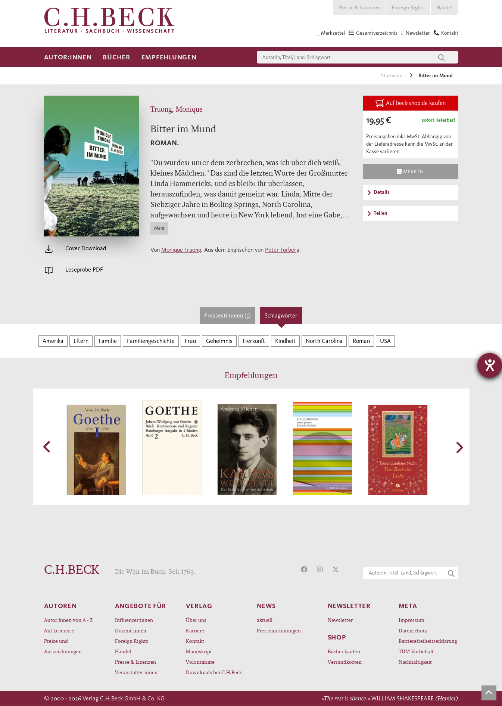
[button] (48, 446)
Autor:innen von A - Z (68, 620)
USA (385, 340)
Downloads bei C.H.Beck (214, 672)
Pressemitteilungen (279, 630)
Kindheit (285, 340)
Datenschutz (413, 630)
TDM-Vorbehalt (416, 651)
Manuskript (199, 651)
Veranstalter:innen (136, 672)
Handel (444, 7)
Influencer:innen (134, 620)
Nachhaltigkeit (415, 662)
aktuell (264, 620)
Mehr (159, 228)
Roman (361, 340)
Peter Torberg (282, 249)
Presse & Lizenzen (359, 7)
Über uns (196, 620)
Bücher (116, 57)
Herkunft (254, 340)
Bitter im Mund (435, 75)
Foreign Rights (408, 7)
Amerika (53, 340)
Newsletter (340, 620)
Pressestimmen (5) (227, 315)
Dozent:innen (130, 630)
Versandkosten (345, 662)
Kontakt (195, 641)
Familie (108, 340)
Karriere (195, 630)
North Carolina (324, 340)
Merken (410, 171)
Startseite (392, 75)
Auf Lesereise (59, 630)
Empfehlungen (169, 57)
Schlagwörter (281, 315)
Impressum (411, 620)
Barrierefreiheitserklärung (428, 641)
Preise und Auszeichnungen (63, 646)
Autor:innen (68, 57)
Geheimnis (219, 340)
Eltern (81, 340)
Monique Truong (181, 249)
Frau (190, 340)
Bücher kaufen (344, 651)
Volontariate (200, 662)
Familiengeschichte (151, 340)
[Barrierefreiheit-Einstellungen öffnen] (489, 365)
